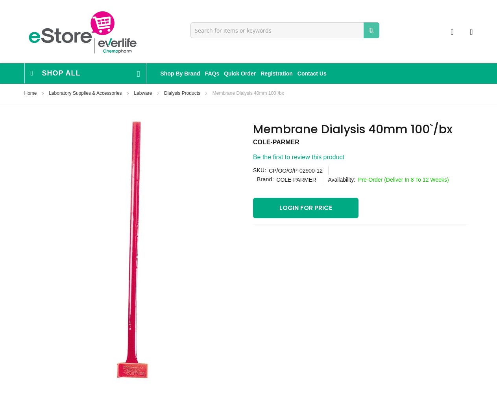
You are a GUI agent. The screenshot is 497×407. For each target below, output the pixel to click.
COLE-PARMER (276, 142)
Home (31, 93)
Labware (143, 93)
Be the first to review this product (298, 157)
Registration (277, 73)
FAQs (212, 73)
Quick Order (240, 73)
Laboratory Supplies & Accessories (86, 93)
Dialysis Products (182, 93)
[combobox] (284, 30)
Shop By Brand (180, 73)
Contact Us (312, 73)
